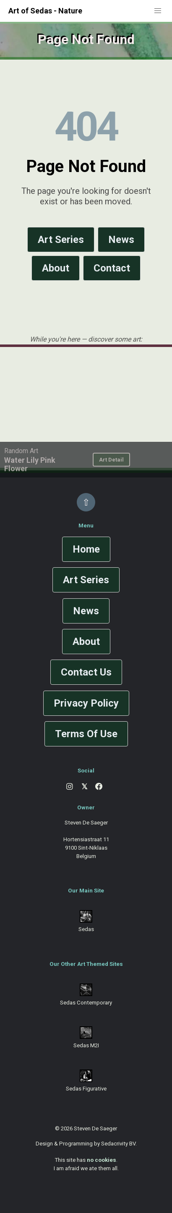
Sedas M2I (86, 1045)
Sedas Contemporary (86, 1002)
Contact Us (86, 672)
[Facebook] (99, 787)
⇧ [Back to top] (86, 502)
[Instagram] (70, 787)
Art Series (61, 239)
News (121, 239)
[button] (158, 11)
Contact (112, 268)
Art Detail (111, 460)
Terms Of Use (86, 734)
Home (86, 549)
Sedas (86, 929)
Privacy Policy (86, 703)
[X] (84, 787)
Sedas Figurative (86, 1088)
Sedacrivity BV (118, 1143)
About (55, 268)
